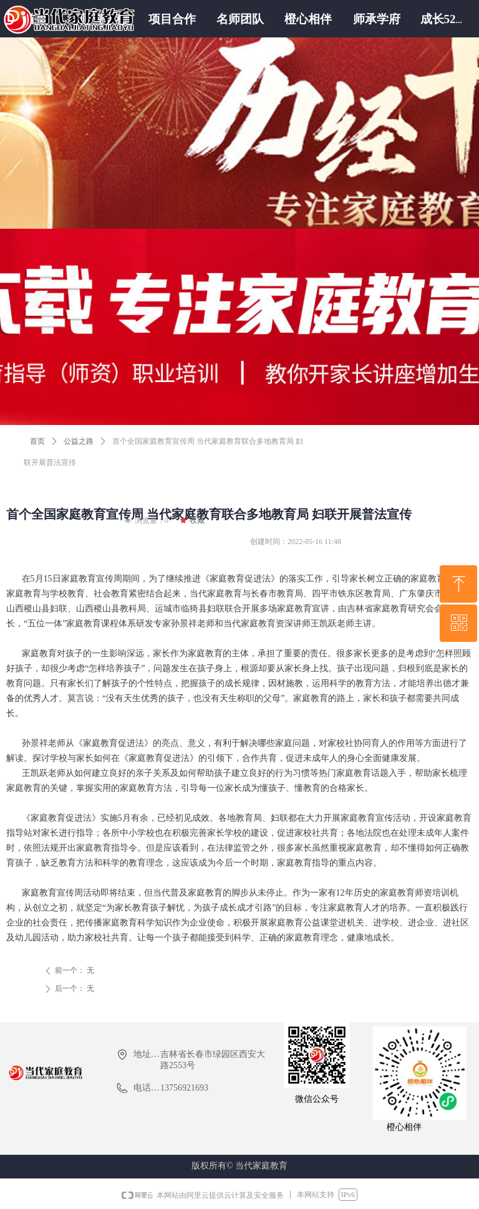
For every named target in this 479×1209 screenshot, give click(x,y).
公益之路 (79, 441)
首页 (37, 441)
